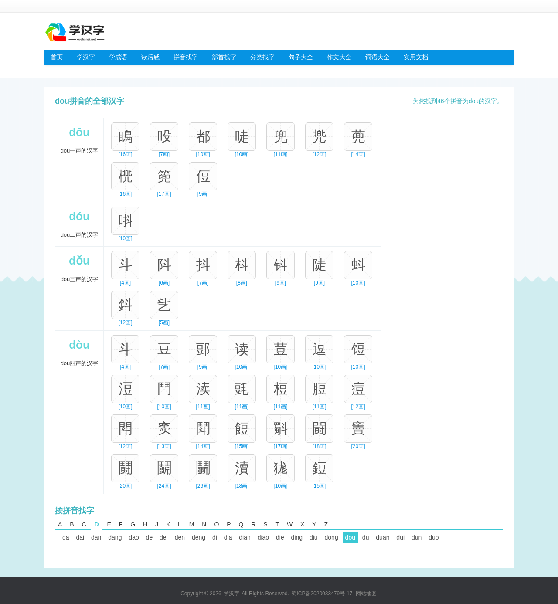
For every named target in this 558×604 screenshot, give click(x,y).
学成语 (118, 57)
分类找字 (262, 57)
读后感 (150, 57)
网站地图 (366, 593)
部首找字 (224, 57)
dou (350, 537)
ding (297, 537)
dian (244, 537)
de (149, 537)
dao (134, 537)
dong (331, 537)
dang (115, 537)
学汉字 (86, 57)
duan (382, 537)
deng (198, 537)
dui (400, 537)
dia (228, 537)
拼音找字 (186, 57)
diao (263, 537)
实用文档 (416, 57)
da (65, 537)
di (214, 537)
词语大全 (377, 57)
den (180, 537)
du (365, 537)
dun (417, 537)
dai (80, 537)
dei (164, 537)
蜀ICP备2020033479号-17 (321, 593)
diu (314, 537)
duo (434, 537)
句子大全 (301, 57)
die (280, 537)
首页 (57, 57)
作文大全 (339, 57)
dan (96, 537)
